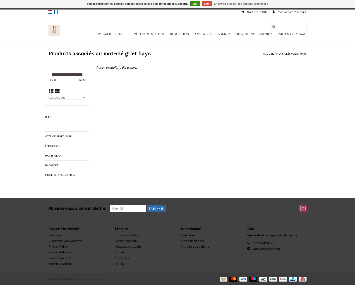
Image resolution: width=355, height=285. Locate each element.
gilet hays (299, 53)
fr (56, 12)
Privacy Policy (58, 246)
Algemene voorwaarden (65, 241)
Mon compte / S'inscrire (289, 12)
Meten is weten (59, 264)
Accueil (105, 34)
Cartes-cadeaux (290, 34)
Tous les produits (127, 235)
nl (50, 12)
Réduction (179, 34)
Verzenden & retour (62, 258)
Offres (119, 252)
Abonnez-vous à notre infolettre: (77, 208)
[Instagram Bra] (303, 208)
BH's (118, 34)
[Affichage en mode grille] (51, 91)
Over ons (55, 235)
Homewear (202, 34)
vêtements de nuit (150, 34)
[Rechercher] (288, 26)
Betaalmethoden (60, 252)
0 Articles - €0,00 (255, 12)
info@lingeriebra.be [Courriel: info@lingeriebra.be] (267, 249)
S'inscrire (187, 235)
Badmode (224, 34)
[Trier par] (67, 97)
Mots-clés (283, 53)
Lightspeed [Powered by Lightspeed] (97, 279)
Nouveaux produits (128, 246)
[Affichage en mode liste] (57, 91)
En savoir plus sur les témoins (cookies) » (241, 3)
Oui (195, 3)
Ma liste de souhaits (195, 246)
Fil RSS (119, 264)
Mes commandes (193, 241)
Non (206, 3)
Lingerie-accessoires (254, 34)
